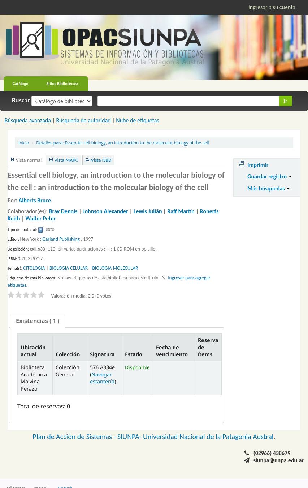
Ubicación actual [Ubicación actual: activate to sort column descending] (33, 351)
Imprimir (257, 164)
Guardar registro (269, 176)
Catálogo (21, 83)
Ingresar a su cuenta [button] (271, 7)
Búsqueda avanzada (28, 120)
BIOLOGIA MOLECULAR (115, 268)
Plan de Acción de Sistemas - (75, 436)
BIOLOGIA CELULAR (68, 268)
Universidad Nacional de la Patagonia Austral (208, 436)
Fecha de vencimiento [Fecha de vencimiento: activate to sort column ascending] (172, 351)
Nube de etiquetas (137, 120)
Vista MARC (66, 160)
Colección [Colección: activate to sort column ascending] (68, 354)
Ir (285, 100)
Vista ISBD (101, 160)
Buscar (21, 100)
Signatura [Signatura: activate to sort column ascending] (102, 354)
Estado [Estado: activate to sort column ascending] (133, 354)
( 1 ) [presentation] (37, 321)
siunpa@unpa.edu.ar (278, 460)
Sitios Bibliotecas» (63, 83)
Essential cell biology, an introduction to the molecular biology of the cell (122, 143)
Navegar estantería (102, 378)
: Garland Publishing (60, 239)
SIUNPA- (130, 436)
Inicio (23, 143)
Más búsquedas (268, 188)
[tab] (37, 321)
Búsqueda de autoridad (83, 120)
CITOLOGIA (34, 268)
